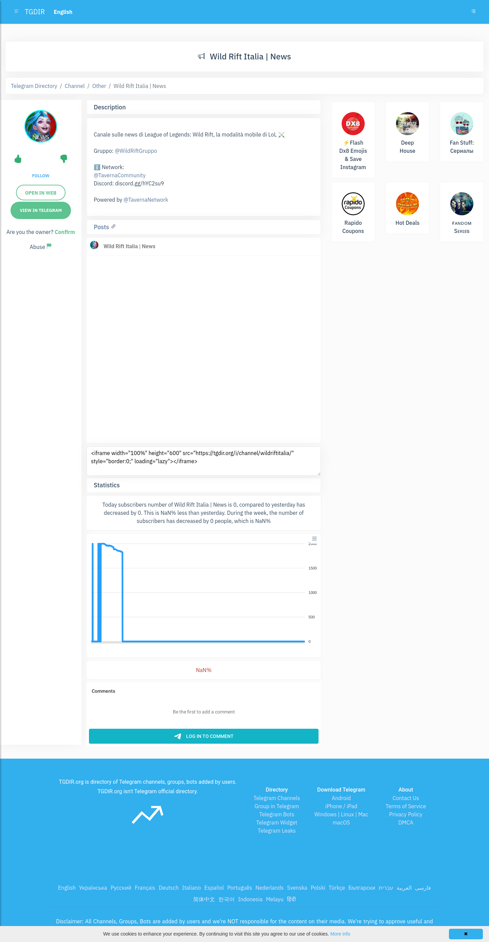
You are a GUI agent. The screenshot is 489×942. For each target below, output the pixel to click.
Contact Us (406, 798)
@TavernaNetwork (146, 199)
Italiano (191, 887)
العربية (404, 887)
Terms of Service (406, 806)
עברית (386, 887)
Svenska (297, 887)
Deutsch (169, 887)
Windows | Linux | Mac (341, 814)
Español (214, 887)
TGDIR (35, 11)
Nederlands (269, 887)
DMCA (405, 822)
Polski (318, 887)
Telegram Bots (276, 814)
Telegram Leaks (277, 830)
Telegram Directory (34, 86)
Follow (40, 176)
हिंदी (291, 899)
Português (239, 887)
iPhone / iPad (341, 806)
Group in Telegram (276, 806)
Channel (75, 86)
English (67, 887)
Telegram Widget (276, 822)
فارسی (423, 887)
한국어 (226, 899)
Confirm (65, 232)
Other (99, 86)
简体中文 (204, 899)
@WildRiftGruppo (136, 150)
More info (340, 934)
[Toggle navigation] (473, 11)
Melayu (275, 899)
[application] (204, 592)
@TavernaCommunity (120, 175)
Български (361, 887)
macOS (341, 822)
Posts (102, 227)
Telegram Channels (276, 798)
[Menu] (314, 539)
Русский (120, 887)
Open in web (40, 193)
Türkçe (337, 887)
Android (341, 798)
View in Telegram (41, 210)
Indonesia (250, 899)
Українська (93, 887)
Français (145, 887)
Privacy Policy (405, 814)
